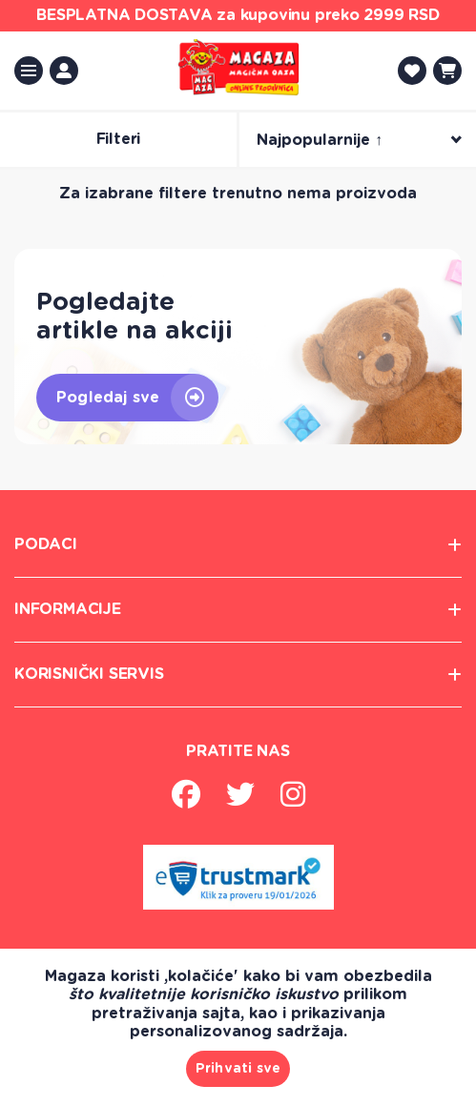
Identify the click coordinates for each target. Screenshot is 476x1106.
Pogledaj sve (137, 397)
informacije (238, 610)
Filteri (118, 139)
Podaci (238, 545)
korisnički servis (238, 674)
